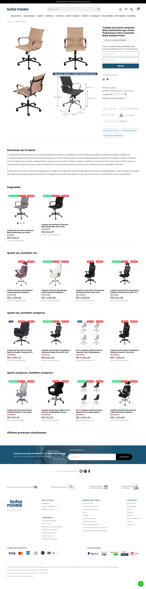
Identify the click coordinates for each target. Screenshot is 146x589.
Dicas (84, 512)
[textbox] (71, 9)
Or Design (112, 88)
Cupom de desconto (90, 509)
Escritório (49, 16)
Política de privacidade (90, 524)
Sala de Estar (16, 16)
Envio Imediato (107, 16)
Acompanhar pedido (49, 521)
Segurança (45, 503)
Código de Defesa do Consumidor (95, 531)
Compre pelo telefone (49, 530)
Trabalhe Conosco (48, 509)
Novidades (131, 16)
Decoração (94, 16)
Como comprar (88, 503)
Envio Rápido (120, 16)
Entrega (85, 515)
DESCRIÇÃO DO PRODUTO (111, 130)
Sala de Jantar (29, 16)
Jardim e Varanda (72, 16)
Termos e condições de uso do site (95, 527)
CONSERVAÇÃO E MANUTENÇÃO (112, 135)
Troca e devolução (89, 518)
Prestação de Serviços (49, 539)
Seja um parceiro (48, 536)
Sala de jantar (131, 506)
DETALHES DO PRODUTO (128, 130)
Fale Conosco (46, 524)
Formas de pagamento (91, 506)
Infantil (84, 16)
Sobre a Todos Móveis (49, 506)
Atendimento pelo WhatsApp (52, 527)
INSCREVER (124, 457)
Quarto (40, 16)
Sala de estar (131, 503)
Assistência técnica (89, 521)
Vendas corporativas (49, 533)
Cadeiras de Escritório (21, 21)
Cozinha (59, 16)
